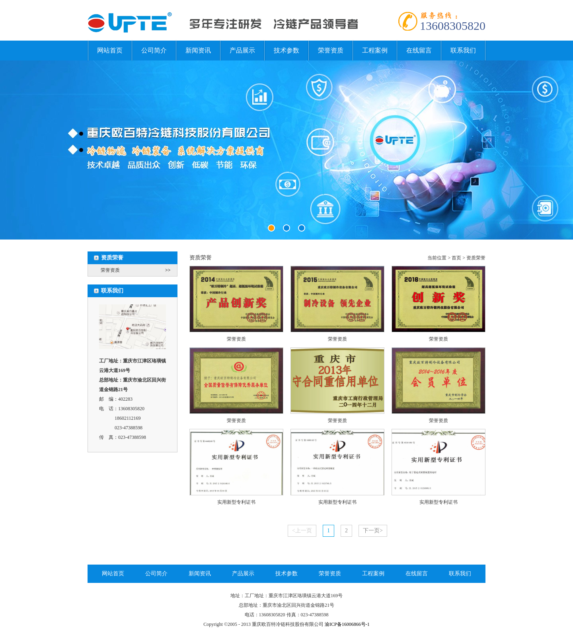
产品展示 (242, 50)
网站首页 (110, 50)
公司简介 (154, 50)
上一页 (302, 531)
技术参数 (286, 50)
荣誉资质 (330, 50)
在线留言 (419, 50)
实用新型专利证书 (236, 502)
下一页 (373, 531)
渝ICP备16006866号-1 (347, 624)
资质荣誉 (475, 258)
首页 (456, 258)
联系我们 (463, 50)
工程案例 (375, 50)
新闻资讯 (198, 50)
